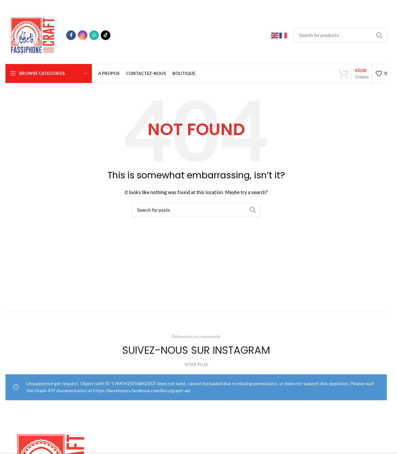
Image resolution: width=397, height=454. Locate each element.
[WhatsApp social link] (94, 35)
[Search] (340, 35)
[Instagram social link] (82, 35)
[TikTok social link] (105, 35)
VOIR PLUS (196, 364)
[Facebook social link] (71, 35)
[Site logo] (32, 34)
